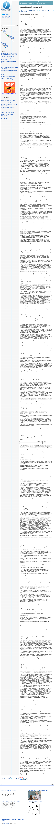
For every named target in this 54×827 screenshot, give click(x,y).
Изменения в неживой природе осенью (8, 110)
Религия (14, 40)
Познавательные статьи (6, 19)
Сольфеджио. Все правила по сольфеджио (7, 115)
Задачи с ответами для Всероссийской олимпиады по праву (9, 79)
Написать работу (5, 23)
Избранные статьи (5, 17)
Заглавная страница (6, 16)
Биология (5, 31)
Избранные (26, 1)
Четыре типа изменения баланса (8, 76)
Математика (12, 37)
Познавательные (41, 1)
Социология (3, 42)
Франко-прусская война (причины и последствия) (9, 59)
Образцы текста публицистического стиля (9, 74)
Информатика (8, 33)
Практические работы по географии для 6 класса (9, 105)
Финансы (6, 46)
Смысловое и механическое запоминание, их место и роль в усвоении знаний (8, 65)
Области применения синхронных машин (10, 801)
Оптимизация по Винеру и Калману (35, 801)
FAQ (2, 22)
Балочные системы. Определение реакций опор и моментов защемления (8, 118)
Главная (21, 1)
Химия (7, 47)
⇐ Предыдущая (31, 10)
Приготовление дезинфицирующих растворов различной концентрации (9, 54)
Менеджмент (13, 38)
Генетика (5, 32)
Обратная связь (5, 21)
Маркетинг (11, 36)
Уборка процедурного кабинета (8, 112)
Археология (4, 30)
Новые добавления (6, 20)
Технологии (4, 43)
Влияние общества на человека (8, 100)
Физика (4, 44)
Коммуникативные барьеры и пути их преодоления (9, 68)
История (8, 34)
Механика (13, 39)
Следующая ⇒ (46, 10)
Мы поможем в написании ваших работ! (9, 93)
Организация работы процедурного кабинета (9, 62)
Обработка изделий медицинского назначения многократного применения (9, 71)
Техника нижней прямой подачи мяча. (8, 57)
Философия (6, 45)
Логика (9, 35)
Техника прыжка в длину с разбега (9, 790)
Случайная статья (5, 18)
